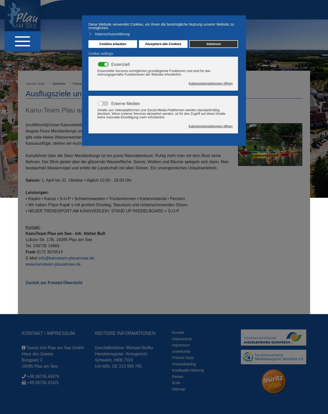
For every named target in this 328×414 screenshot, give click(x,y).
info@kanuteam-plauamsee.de (66, 258)
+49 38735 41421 (43, 382)
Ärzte (176, 383)
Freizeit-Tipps (182, 358)
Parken (177, 377)
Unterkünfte (181, 351)
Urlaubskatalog (184, 364)
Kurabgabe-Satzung (188, 370)
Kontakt (178, 332)
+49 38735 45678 (43, 376)
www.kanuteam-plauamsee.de (53, 264)
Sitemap (178, 389)
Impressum (181, 345)
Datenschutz (182, 339)
